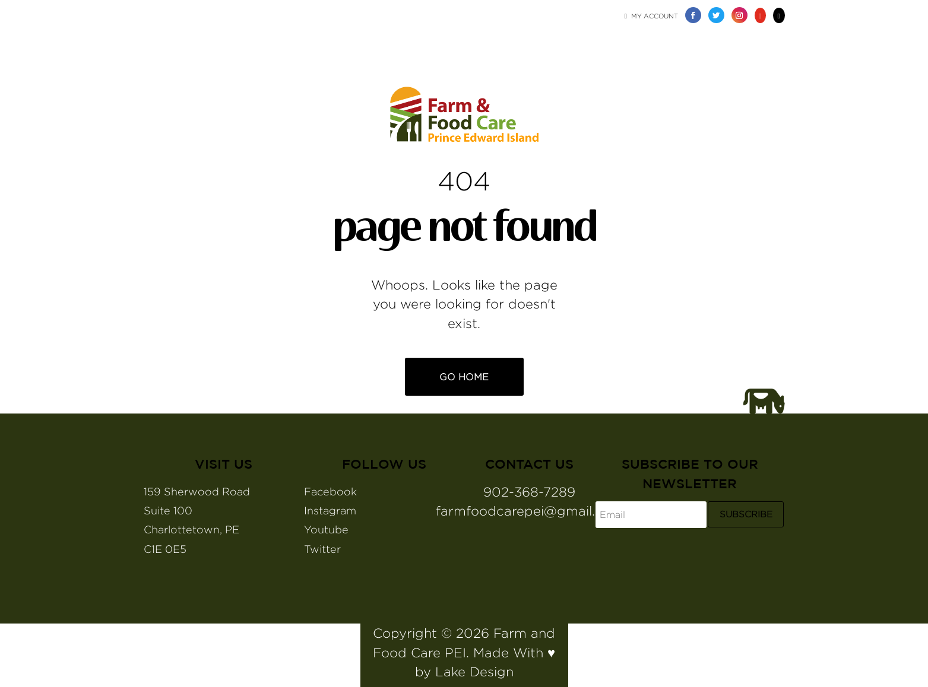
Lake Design (474, 671)
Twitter (322, 549)
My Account (651, 16)
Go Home (464, 377)
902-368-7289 (529, 492)
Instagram (330, 510)
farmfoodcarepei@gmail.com (529, 511)
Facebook (330, 491)
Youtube (326, 529)
